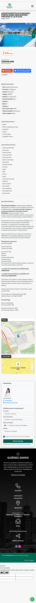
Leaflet (21, 353)
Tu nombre (6, 411)
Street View (8, 53)
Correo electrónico (8, 416)
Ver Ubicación (15, 368)
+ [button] (3, 324)
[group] (18, 34)
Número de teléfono (8, 422)
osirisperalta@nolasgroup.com (18, 531)
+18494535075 (18, 495)
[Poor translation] (6, 572)
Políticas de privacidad (18, 475)
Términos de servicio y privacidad (23, 444)
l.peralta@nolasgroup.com (11, 402)
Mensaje (5, 428)
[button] (4, 46)
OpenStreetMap (31, 353)
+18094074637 (8, 400)
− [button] (3, 326)
